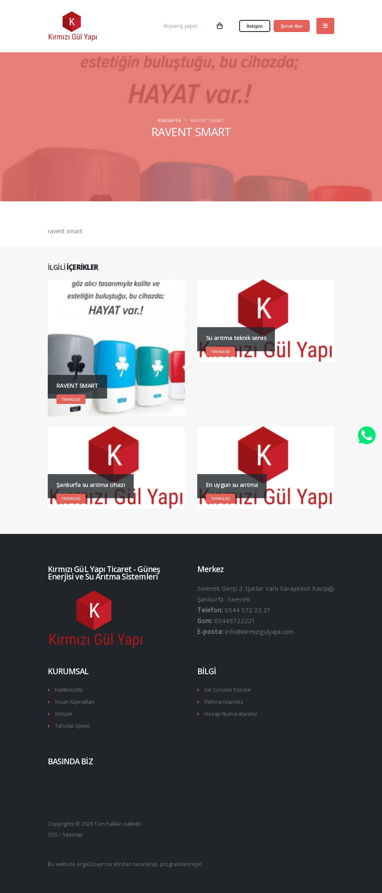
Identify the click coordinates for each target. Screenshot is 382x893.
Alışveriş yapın (180, 25)
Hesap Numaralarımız (230, 713)
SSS (53, 834)
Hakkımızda (69, 689)
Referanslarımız (223, 701)
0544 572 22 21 (248, 610)
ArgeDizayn (91, 864)
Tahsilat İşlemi (72, 725)
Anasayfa (169, 120)
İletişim (255, 26)
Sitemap (72, 834)
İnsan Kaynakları (75, 701)
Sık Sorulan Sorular (228, 689)
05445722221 (234, 621)
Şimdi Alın (292, 26)
